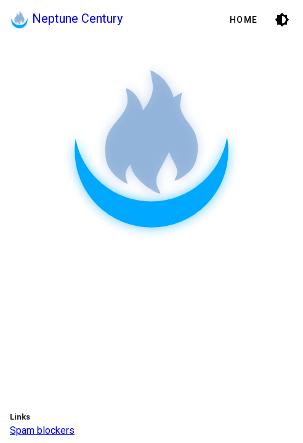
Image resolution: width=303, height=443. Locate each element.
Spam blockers (42, 430)
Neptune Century (66, 18)
